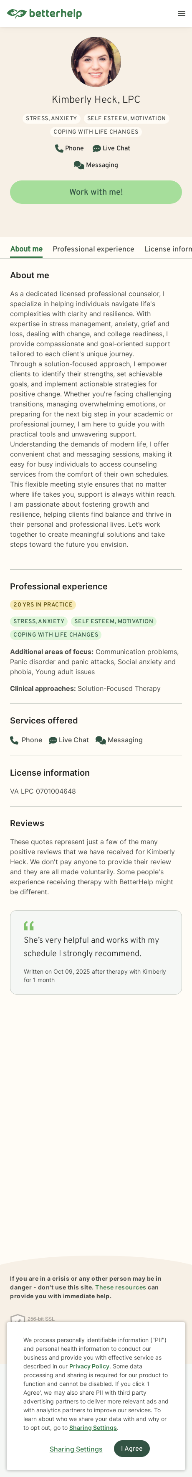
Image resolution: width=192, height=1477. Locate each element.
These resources (121, 1287)
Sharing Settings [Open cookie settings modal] (76, 1449)
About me (26, 249)
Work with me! (96, 192)
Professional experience (93, 249)
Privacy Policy (89, 1366)
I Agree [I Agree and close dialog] (132, 1449)
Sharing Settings (93, 1427)
